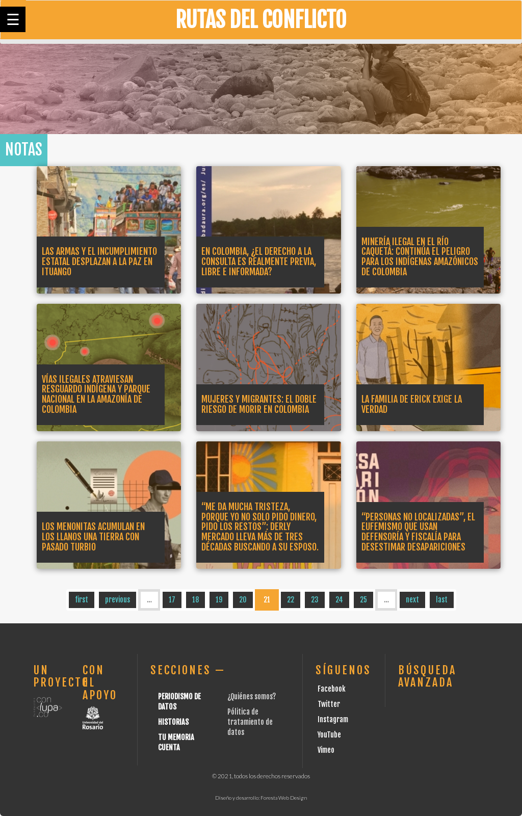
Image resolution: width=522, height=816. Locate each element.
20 (243, 599)
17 (172, 599)
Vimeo (326, 750)
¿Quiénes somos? (251, 696)
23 (315, 599)
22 (290, 599)
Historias (173, 722)
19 (219, 599)
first (81, 599)
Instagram (333, 719)
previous (117, 599)
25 (363, 599)
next (412, 599)
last (442, 599)
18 (195, 599)
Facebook (332, 689)
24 (339, 599)
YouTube (329, 734)
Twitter (329, 704)
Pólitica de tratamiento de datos (250, 721)
